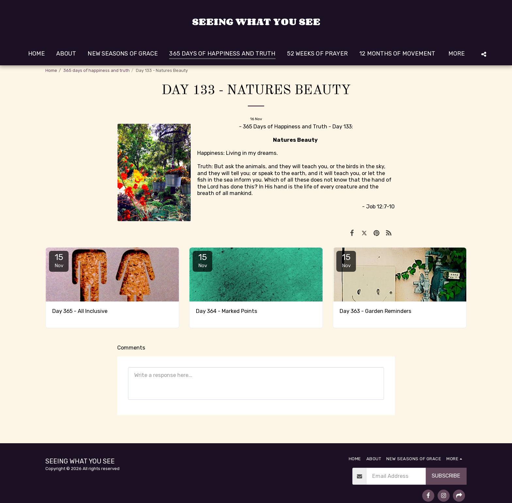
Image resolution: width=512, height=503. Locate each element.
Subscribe (446, 476)
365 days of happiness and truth (96, 70)
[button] (483, 54)
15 (59, 260)
